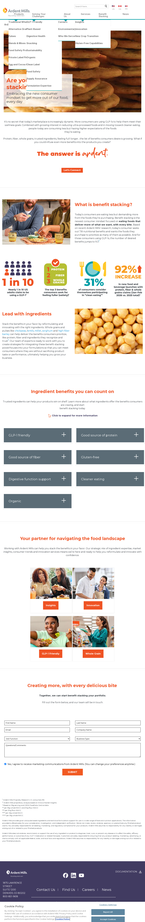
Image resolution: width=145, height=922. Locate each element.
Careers (88, 890)
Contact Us (46, 890)
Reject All (108, 912)
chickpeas (20, 330)
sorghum (47, 330)
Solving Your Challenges (39, 14)
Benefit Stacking (103, 14)
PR (126, 9)
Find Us (68, 890)
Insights (51, 605)
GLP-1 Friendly (50, 653)
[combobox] (91, 6)
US (113, 9)
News (126, 14)
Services (85, 14)
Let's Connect (72, 170)
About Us (67, 14)
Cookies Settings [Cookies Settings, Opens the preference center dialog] (108, 905)
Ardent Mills (11, 24)
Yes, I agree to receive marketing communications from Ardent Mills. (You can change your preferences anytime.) (69, 764)
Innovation (93, 605)
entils (31, 330)
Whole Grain (93, 653)
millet (38, 330)
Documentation (126, 871)
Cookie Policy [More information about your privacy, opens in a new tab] (63, 919)
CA (120, 9)
